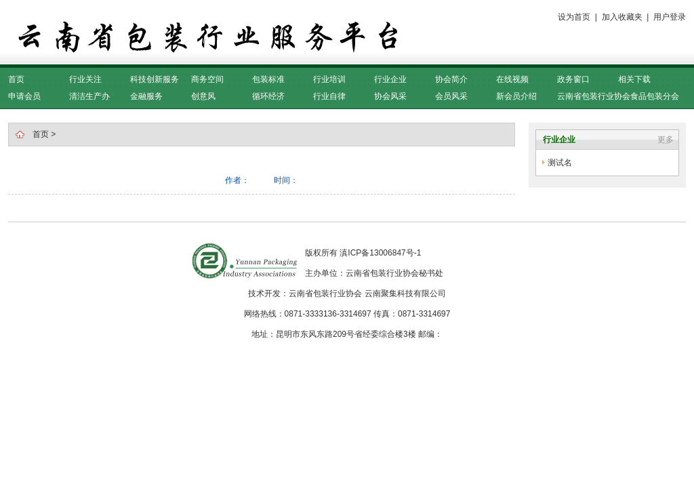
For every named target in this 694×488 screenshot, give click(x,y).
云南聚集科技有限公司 (405, 293)
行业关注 (85, 79)
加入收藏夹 (622, 17)
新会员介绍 (516, 96)
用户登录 (669, 17)
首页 (16, 79)
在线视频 (512, 79)
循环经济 (268, 96)
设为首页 (574, 17)
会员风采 (451, 96)
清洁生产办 (89, 96)
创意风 (203, 96)
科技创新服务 (154, 79)
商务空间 (207, 79)
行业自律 (329, 96)
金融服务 (146, 96)
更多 (665, 139)
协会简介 (451, 79)
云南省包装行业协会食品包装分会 (618, 96)
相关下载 (634, 79)
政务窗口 (573, 79)
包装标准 (268, 79)
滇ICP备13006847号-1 (380, 253)
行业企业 (390, 79)
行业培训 (329, 79)
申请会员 (24, 96)
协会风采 (390, 96)
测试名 (560, 162)
